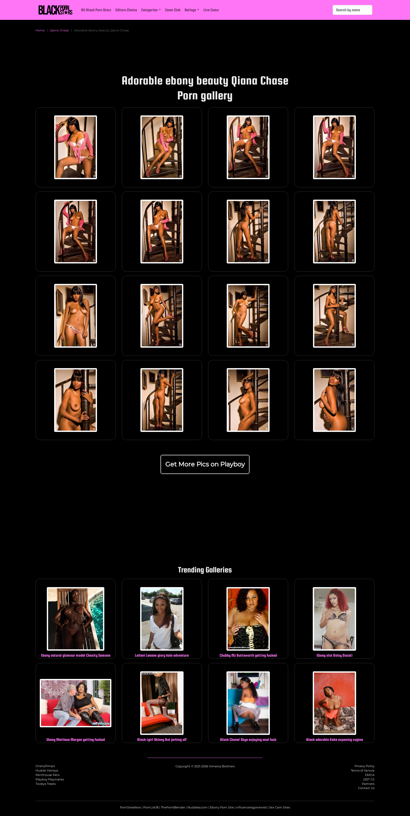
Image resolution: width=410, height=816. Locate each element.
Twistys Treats (46, 784)
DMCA (369, 775)
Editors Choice (126, 10)
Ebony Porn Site (222, 807)
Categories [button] (149, 10)
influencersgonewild (251, 807)
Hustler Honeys (47, 770)
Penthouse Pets (47, 775)
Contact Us (366, 788)
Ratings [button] (190, 10)
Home (40, 30)
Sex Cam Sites (279, 807)
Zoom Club (172, 10)
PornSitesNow (130, 807)
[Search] (352, 10)
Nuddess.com (197, 807)
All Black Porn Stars (96, 10)
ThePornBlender (173, 807)
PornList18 (150, 807)
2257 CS (368, 779)
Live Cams (211, 10)
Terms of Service (362, 770)
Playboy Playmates (50, 779)
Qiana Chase (59, 30)
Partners (368, 784)
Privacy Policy (364, 766)
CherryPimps (45, 766)
